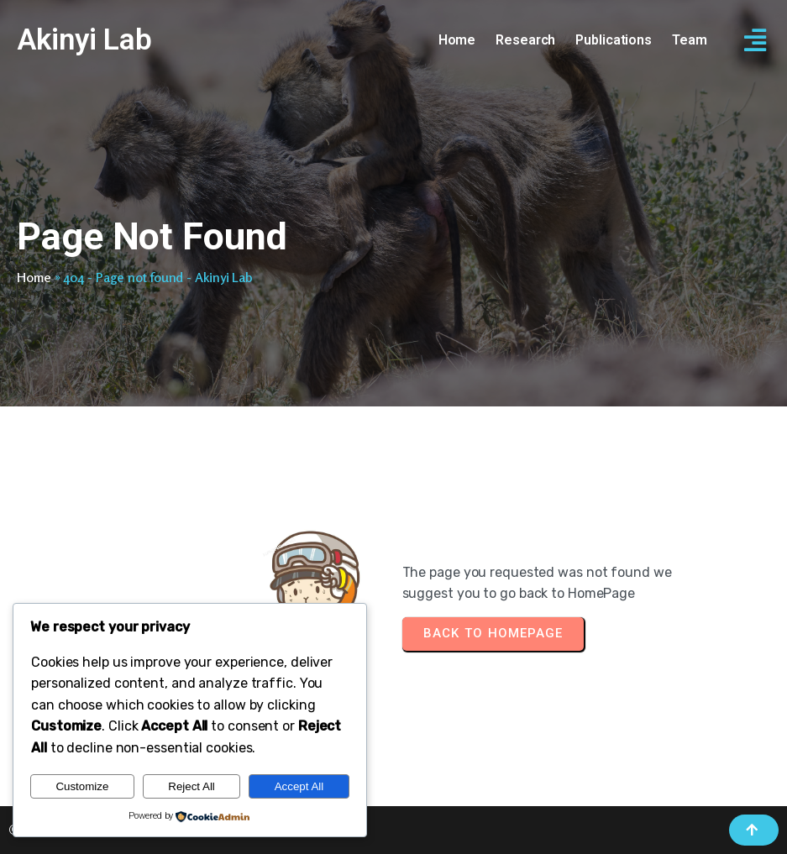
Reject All (191, 786)
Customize (81, 786)
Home (34, 277)
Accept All (299, 786)
